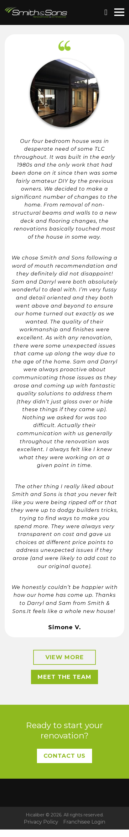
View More (64, 657)
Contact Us (64, 755)
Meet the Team (64, 677)
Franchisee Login (84, 822)
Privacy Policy (41, 822)
